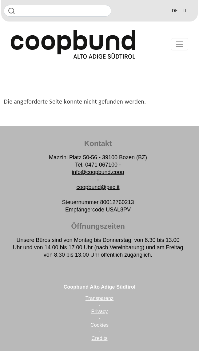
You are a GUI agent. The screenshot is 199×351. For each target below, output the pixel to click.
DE (175, 11)
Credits (99, 338)
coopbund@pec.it (97, 187)
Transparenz (99, 298)
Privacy (99, 311)
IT (184, 11)
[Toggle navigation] (179, 44)
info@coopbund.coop (98, 172)
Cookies (99, 325)
